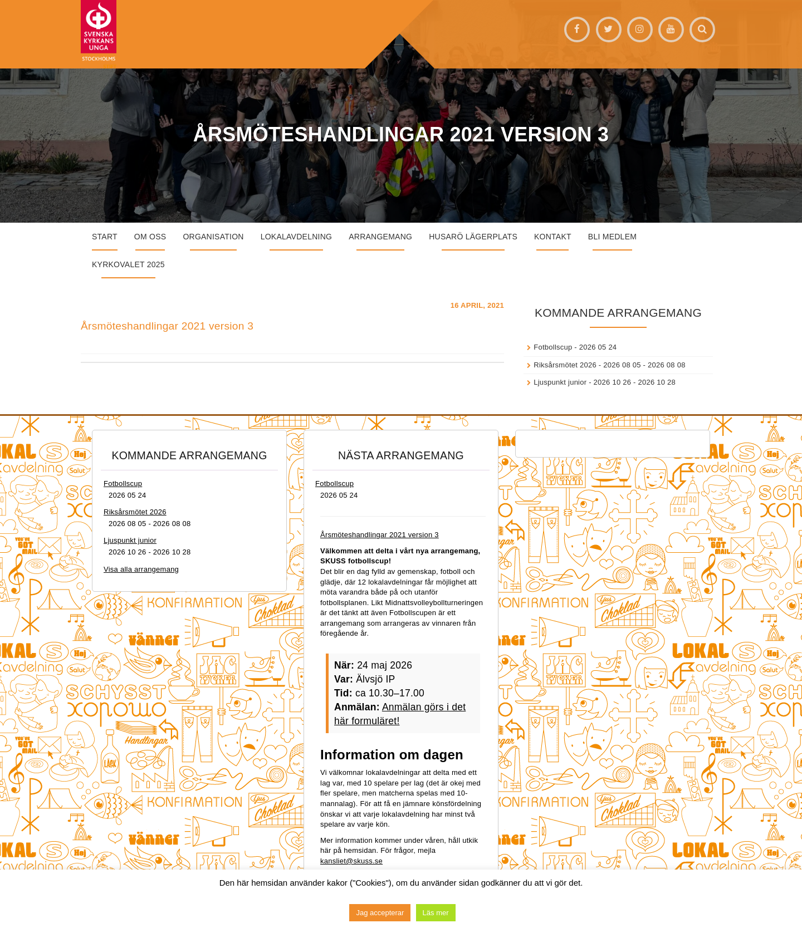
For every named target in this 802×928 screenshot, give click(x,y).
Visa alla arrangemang (141, 569)
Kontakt (552, 236)
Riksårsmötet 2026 (565, 365)
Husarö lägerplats (473, 236)
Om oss (150, 236)
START (105, 236)
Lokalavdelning (296, 236)
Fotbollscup (553, 347)
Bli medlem (612, 236)
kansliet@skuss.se (351, 861)
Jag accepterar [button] (380, 913)
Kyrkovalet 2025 (128, 264)
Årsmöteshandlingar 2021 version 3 (167, 326)
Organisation (213, 236)
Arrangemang (380, 236)
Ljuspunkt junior (560, 382)
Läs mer (436, 913)
